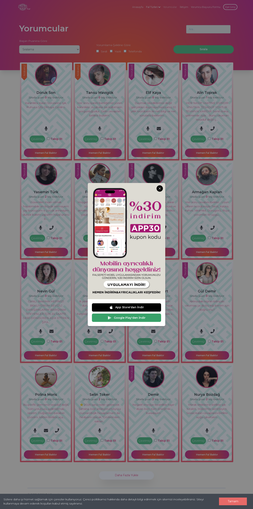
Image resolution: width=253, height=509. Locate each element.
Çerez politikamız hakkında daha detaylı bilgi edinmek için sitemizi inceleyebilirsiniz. (139, 499)
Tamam (233, 501)
